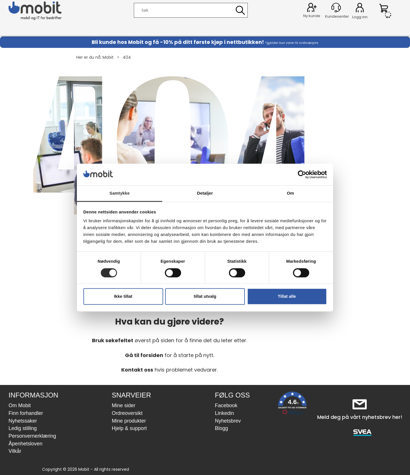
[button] (292, 404)
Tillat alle (287, 296)
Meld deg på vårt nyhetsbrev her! (359, 417)
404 (127, 57)
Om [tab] (290, 193)
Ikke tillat (123, 296)
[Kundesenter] (336, 7)
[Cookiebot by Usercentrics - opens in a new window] (302, 174)
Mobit (108, 57)
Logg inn (360, 8)
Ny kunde (311, 16)
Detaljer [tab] (205, 193)
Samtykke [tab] (120, 193)
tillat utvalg (205, 296)
